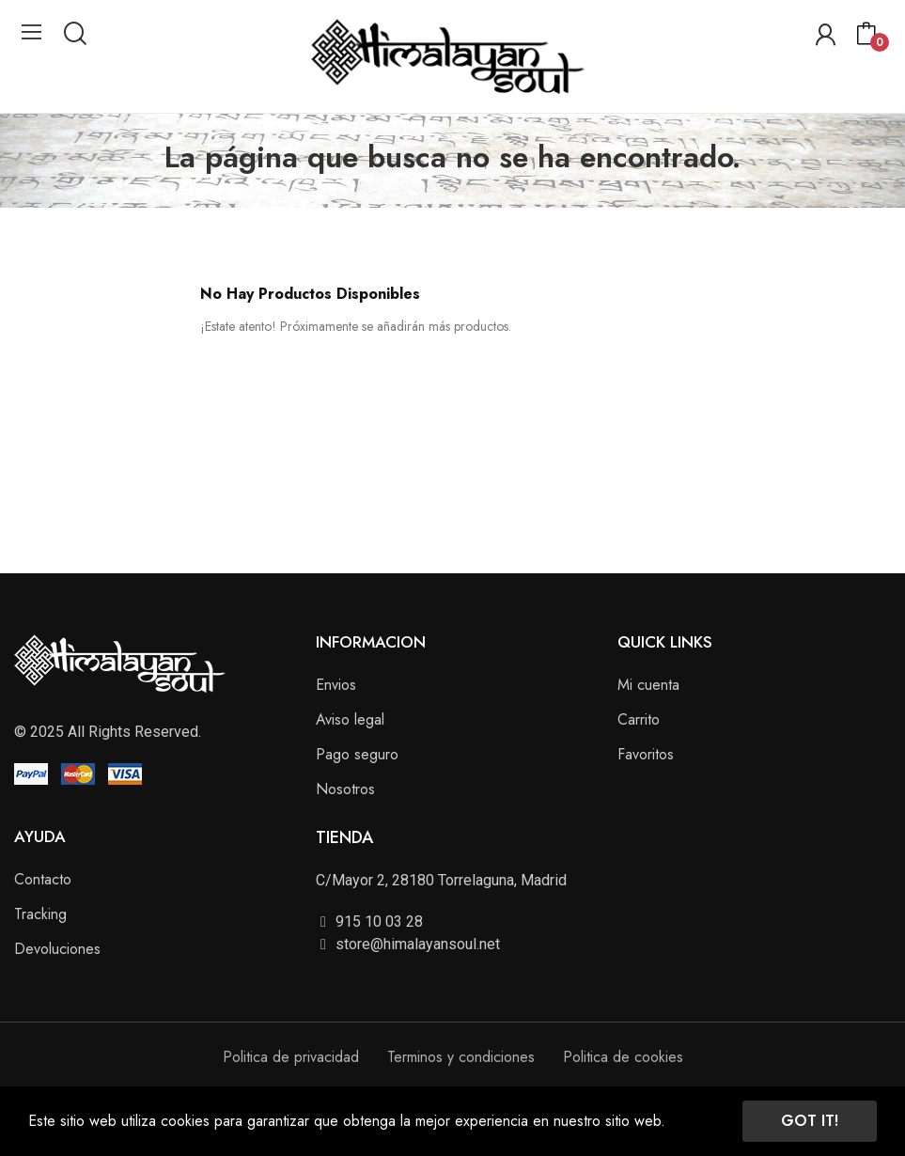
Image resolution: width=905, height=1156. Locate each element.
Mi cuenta (648, 684)
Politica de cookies (623, 1057)
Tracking (40, 914)
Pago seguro (357, 754)
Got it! (809, 1121)
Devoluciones (57, 949)
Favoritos (645, 754)
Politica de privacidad (291, 1057)
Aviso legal (350, 719)
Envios (336, 684)
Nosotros (345, 789)
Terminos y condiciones (461, 1057)
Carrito (638, 719)
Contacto (42, 879)
